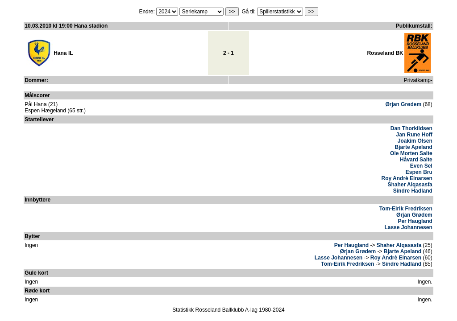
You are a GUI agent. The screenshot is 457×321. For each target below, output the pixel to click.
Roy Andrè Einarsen (407, 178)
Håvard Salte (416, 159)
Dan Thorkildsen (411, 128)
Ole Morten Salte (411, 153)
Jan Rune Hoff (414, 135)
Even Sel (421, 166)
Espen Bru (419, 172)
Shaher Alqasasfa (410, 184)
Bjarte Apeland (413, 147)
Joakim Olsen (415, 141)
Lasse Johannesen (408, 227)
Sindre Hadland (412, 191)
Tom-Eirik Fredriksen (405, 209)
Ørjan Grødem (403, 104)
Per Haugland (415, 221)
